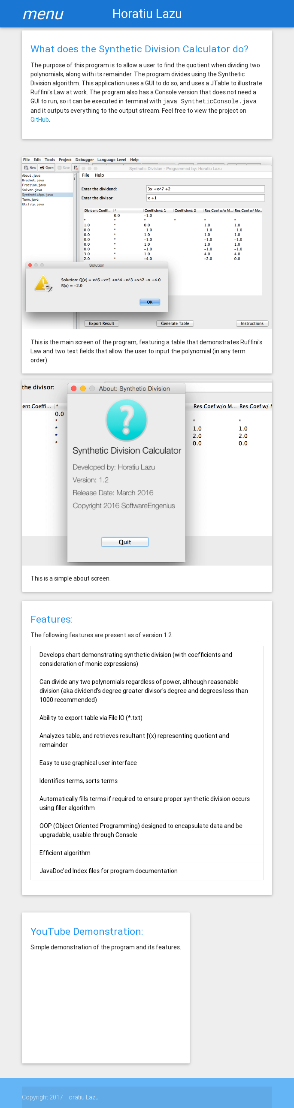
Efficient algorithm (65, 853)
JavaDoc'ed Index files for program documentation (108, 871)
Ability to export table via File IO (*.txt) (90, 718)
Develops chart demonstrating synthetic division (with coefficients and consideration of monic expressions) (135, 659)
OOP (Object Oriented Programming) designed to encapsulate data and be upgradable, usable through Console (140, 830)
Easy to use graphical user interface (88, 763)
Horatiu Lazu (147, 13)
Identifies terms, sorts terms (78, 781)
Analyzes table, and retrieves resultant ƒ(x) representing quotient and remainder (134, 740)
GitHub (39, 119)
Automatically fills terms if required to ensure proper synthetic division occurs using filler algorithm (144, 803)
